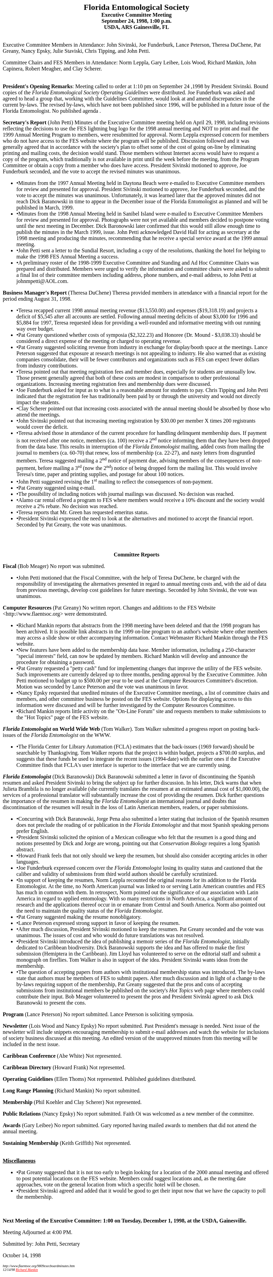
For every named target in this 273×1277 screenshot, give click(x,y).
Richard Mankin (27, 1270)
